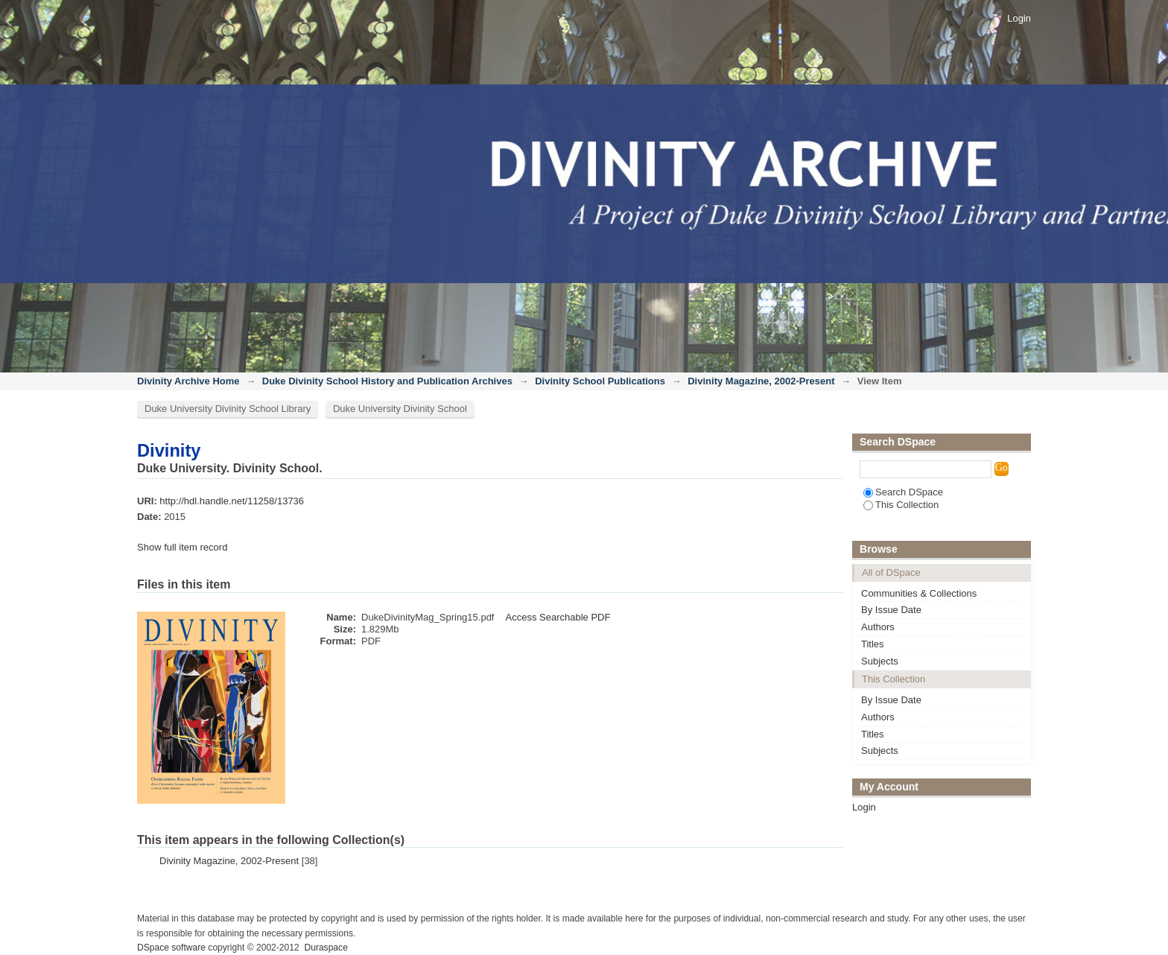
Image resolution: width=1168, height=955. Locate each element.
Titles (872, 644)
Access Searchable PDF (557, 617)
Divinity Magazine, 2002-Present (761, 381)
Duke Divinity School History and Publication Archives (387, 381)
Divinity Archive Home (188, 381)
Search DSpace (903, 492)
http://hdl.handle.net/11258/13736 (231, 501)
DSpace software (171, 947)
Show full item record (182, 547)
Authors (878, 626)
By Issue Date (891, 609)
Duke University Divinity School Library (228, 408)
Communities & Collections (919, 593)
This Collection (901, 504)
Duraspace (325, 947)
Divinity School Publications (600, 381)
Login (1019, 18)
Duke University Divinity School (400, 408)
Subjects (879, 661)
